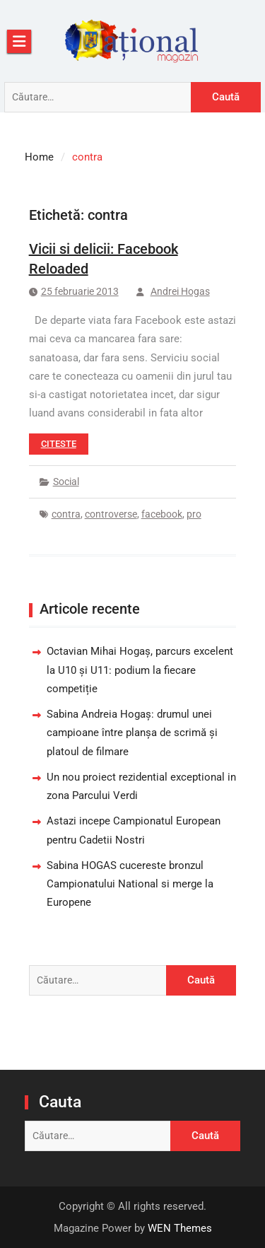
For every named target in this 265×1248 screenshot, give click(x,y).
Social (66, 481)
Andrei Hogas (180, 291)
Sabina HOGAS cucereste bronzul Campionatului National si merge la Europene (130, 884)
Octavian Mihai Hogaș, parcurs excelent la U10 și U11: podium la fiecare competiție (140, 670)
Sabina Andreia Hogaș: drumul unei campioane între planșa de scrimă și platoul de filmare (132, 733)
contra (66, 514)
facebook (161, 514)
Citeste (58, 443)
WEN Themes (180, 1228)
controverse (111, 514)
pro (194, 514)
